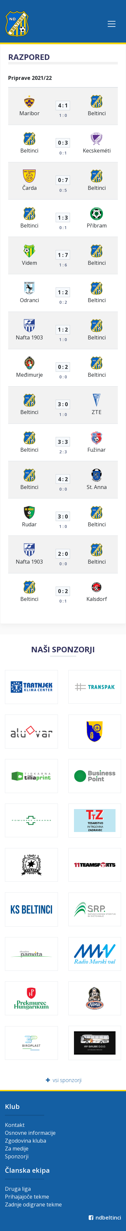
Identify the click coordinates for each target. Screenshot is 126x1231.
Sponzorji (16, 1156)
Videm (29, 262)
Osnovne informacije (30, 1132)
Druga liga (18, 1188)
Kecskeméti (97, 150)
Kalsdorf (96, 599)
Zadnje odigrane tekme (33, 1204)
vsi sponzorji (63, 1080)
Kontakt (15, 1125)
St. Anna (97, 487)
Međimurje (29, 374)
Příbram (97, 225)
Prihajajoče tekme (27, 1196)
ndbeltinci (104, 1217)
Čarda (29, 187)
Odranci (29, 300)
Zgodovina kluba (25, 1140)
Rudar (29, 524)
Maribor (29, 113)
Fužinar (96, 449)
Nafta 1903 (29, 337)
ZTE (96, 412)
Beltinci (97, 113)
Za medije (16, 1148)
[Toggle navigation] (111, 23)
